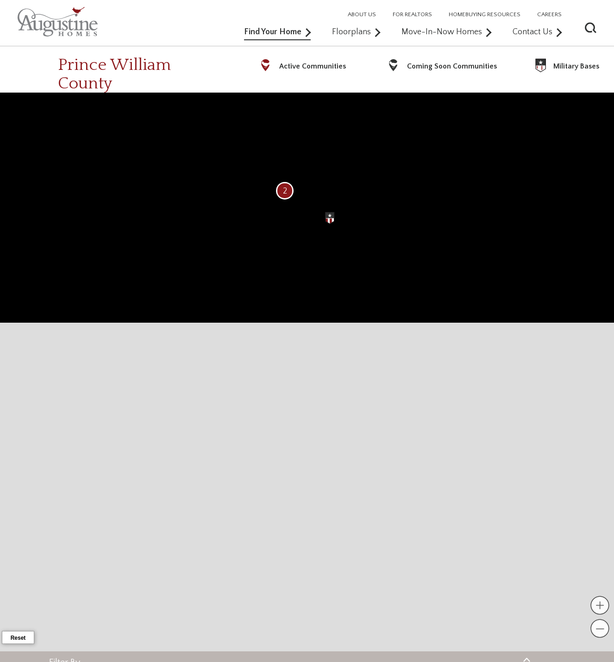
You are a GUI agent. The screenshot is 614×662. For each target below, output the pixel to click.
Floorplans (356, 32)
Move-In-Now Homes (446, 32)
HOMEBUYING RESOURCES (484, 15)
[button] (604, 26)
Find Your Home (277, 32)
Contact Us (537, 32)
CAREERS (549, 15)
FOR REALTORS (412, 15)
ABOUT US (362, 15)
